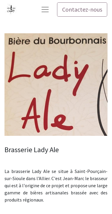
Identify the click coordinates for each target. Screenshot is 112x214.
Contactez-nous (82, 9)
